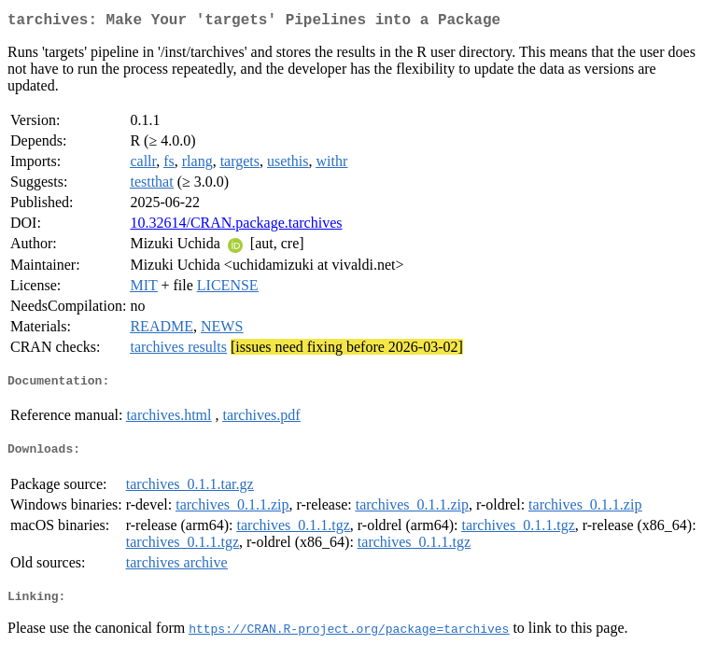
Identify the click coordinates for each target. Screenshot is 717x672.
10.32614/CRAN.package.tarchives (236, 226)
